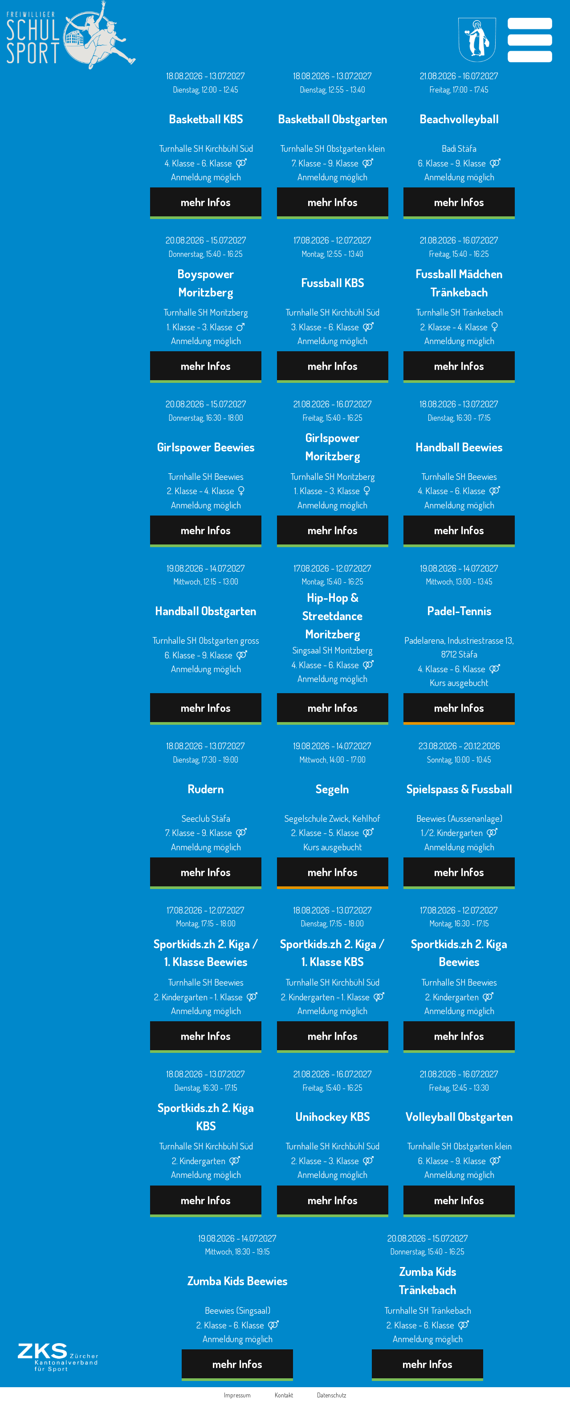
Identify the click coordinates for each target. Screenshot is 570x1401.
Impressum (237, 1395)
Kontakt (284, 1395)
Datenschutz (331, 1395)
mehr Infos (206, 202)
